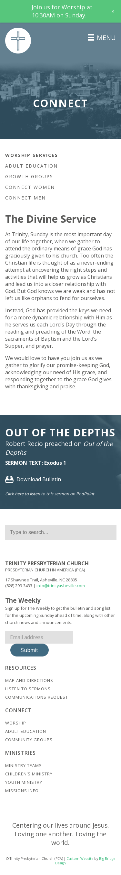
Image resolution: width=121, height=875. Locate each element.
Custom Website (79, 858)
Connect (18, 710)
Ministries (20, 752)
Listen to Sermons (28, 689)
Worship (15, 723)
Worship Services (31, 155)
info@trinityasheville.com (60, 585)
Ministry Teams (23, 765)
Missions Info (22, 790)
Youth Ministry (23, 782)
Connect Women (30, 187)
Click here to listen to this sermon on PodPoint (49, 494)
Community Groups (29, 740)
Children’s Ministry (29, 774)
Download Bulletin (33, 479)
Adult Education (31, 166)
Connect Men (25, 198)
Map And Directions (29, 680)
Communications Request (36, 697)
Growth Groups (29, 176)
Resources (20, 667)
